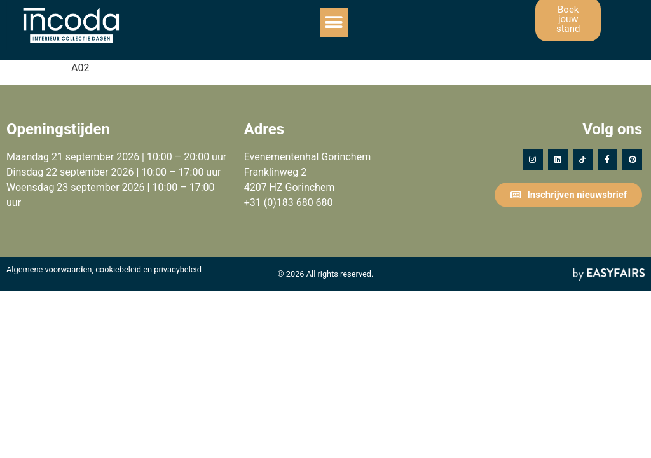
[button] (334, 22)
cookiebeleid (118, 269)
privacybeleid (178, 269)
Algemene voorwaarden (49, 269)
